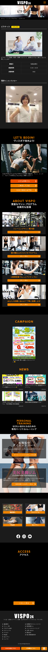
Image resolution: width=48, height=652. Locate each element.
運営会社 (29, 632)
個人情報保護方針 (31, 634)
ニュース (6, 639)
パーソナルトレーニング (33, 628)
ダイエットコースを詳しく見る (24, 455)
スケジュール (7, 630)
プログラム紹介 (8, 628)
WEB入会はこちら (10, 648)
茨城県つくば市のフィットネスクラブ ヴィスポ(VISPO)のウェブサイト (24, 2)
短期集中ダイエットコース (33, 624)
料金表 (5, 634)
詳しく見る (24, 232)
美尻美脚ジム (30, 626)
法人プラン (7, 637)
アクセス (6, 632)
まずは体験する (24, 181)
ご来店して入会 (24, 185)
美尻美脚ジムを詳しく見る (24, 484)
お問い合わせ (30, 630)
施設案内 (6, 624)
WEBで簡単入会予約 (24, 190)
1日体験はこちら (30, 648)
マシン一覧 (7, 626)
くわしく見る (24, 603)
